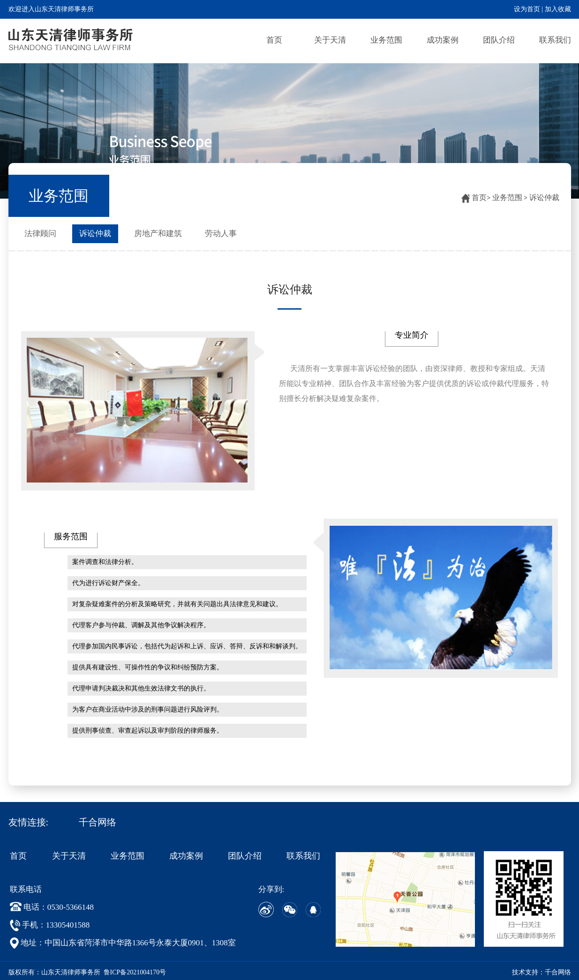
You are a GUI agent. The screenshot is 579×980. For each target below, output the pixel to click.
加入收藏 (558, 9)
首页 (274, 40)
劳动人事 (221, 233)
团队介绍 (499, 40)
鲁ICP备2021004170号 (135, 972)
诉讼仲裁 (544, 197)
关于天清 (330, 40)
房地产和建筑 (158, 233)
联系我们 (555, 40)
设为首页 (527, 9)
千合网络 (97, 822)
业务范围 (386, 40)
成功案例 (443, 40)
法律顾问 (40, 233)
